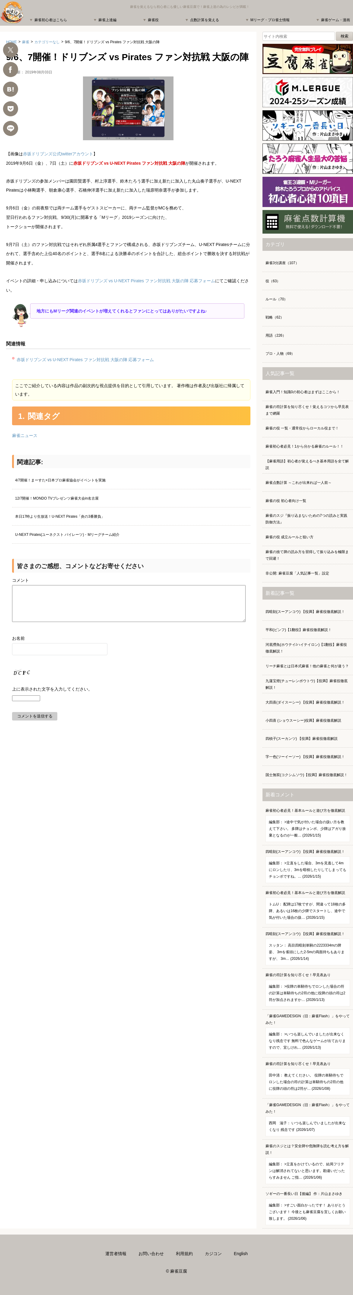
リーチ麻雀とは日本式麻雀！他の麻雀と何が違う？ (307, 666)
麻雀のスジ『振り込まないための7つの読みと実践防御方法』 (306, 518)
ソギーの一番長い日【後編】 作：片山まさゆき (308, 1208)
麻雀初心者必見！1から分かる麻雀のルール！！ (305, 446)
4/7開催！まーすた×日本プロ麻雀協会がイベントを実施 (60, 480)
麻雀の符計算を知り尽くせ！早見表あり (308, 989)
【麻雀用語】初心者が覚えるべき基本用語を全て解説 (307, 464)
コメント (20, 580)
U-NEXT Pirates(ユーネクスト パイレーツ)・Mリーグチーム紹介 (67, 535)
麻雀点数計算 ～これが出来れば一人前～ (299, 483)
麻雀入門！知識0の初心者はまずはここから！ (303, 392)
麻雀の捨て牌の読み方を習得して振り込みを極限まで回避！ (307, 555)
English (241, 1253)
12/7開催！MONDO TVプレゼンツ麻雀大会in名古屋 (57, 498)
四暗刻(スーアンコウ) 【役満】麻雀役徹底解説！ (305, 612)
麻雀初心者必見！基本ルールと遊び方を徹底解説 (308, 825)
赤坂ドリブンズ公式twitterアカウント (58, 153)
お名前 (18, 645)
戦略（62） (275, 317)
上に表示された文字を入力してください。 (52, 696)
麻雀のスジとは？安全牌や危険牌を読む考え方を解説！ (308, 1164)
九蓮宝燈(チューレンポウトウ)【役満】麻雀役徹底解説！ (307, 684)
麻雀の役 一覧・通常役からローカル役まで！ (302, 428)
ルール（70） (277, 299)
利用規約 (184, 1253)
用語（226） (276, 335)
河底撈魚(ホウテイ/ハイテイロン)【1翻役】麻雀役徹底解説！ (306, 648)
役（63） (273, 281)
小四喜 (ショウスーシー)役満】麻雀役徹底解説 (303, 720)
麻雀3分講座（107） (282, 263)
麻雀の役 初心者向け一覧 (286, 501)
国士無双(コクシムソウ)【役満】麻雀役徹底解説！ (307, 775)
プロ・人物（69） (280, 353)
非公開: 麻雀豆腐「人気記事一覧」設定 (297, 573)
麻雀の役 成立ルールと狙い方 (289, 537)
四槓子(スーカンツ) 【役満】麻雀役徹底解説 (302, 739)
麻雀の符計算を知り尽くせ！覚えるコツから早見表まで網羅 (307, 410)
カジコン (213, 1253)
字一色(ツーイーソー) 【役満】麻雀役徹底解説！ (305, 757)
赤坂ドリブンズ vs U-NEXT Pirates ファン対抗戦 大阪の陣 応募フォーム (146, 280)
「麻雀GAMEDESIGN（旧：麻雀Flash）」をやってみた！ (308, 1034)
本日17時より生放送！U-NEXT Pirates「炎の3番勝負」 (60, 516)
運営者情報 (115, 1253)
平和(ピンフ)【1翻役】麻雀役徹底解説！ (299, 630)
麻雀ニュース (24, 435)
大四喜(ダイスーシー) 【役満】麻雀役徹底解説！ (305, 702)
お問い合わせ (151, 1253)
